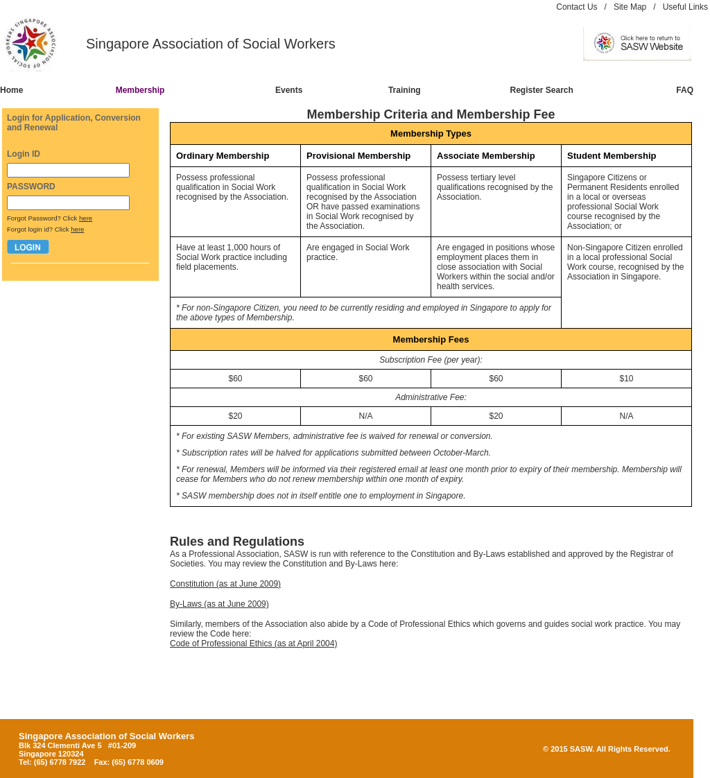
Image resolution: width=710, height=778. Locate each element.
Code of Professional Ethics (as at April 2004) (253, 643)
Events (288, 90)
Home (11, 90)
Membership (140, 90)
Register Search (541, 90)
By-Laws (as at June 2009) (219, 604)
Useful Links (685, 7)
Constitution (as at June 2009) (225, 584)
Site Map (630, 7)
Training (404, 90)
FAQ (684, 90)
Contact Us (576, 7)
